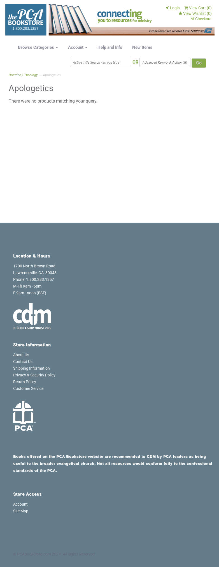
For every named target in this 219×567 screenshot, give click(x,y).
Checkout (201, 19)
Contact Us (22, 361)
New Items (142, 47)
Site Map (20, 511)
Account (77, 47)
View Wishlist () (195, 13)
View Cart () (198, 8)
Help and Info (109, 47)
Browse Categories (38, 47)
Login (173, 8)
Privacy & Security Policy (34, 375)
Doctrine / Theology (23, 75)
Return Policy (24, 381)
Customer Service (28, 388)
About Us (21, 355)
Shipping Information (31, 368)
